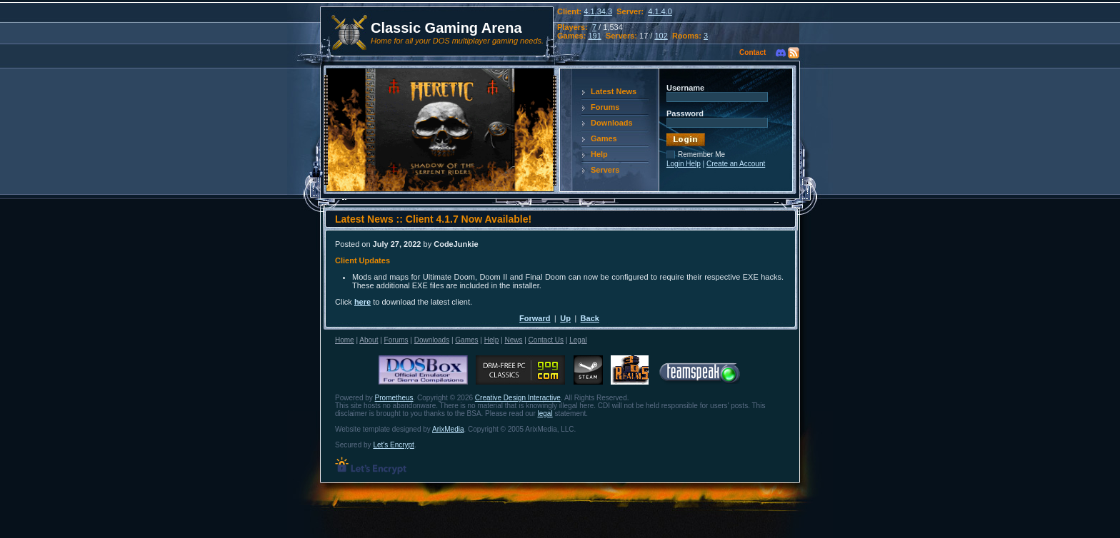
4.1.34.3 (598, 11)
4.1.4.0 (660, 11)
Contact (752, 52)
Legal (577, 340)
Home (344, 340)
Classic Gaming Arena (446, 28)
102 (660, 35)
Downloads (612, 122)
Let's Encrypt (393, 445)
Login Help (683, 164)
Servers (605, 170)
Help (599, 154)
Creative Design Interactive (518, 398)
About (368, 340)
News (513, 340)
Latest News (613, 91)
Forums (605, 107)
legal (545, 413)
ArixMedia (448, 429)
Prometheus (394, 398)
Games (604, 138)
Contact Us (546, 340)
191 (594, 35)
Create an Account (735, 164)
